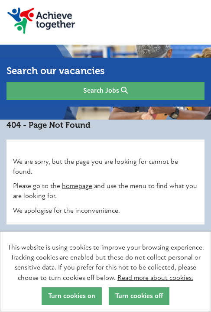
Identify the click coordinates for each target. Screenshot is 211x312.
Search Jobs (105, 90)
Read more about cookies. (155, 277)
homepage (77, 186)
